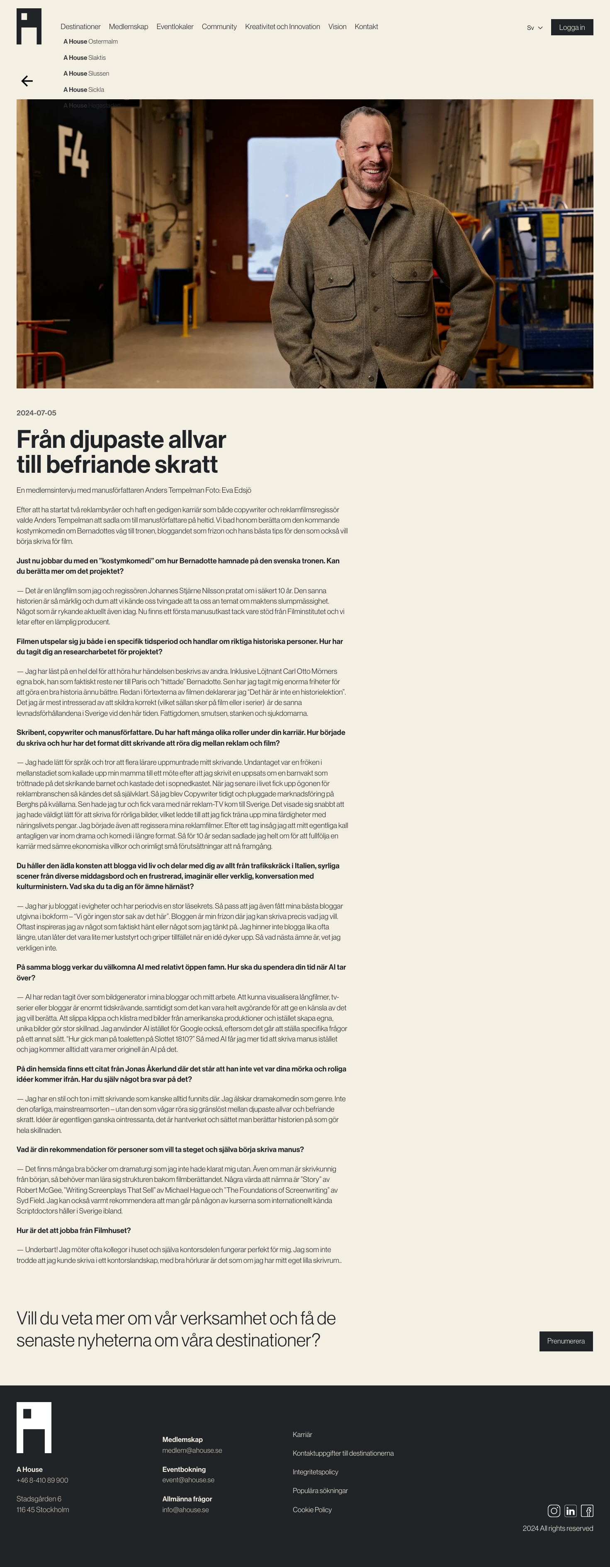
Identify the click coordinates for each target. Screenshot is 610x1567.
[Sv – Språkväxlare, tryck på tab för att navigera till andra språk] (535, 27)
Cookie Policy (313, 1510)
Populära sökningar (322, 1490)
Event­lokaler (178, 27)
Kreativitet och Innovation (287, 27)
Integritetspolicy (317, 1472)
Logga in (572, 27)
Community (223, 27)
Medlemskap (131, 27)
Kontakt (371, 27)
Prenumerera (564, 1341)
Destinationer (83, 27)
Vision (342, 27)
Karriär (303, 1424)
